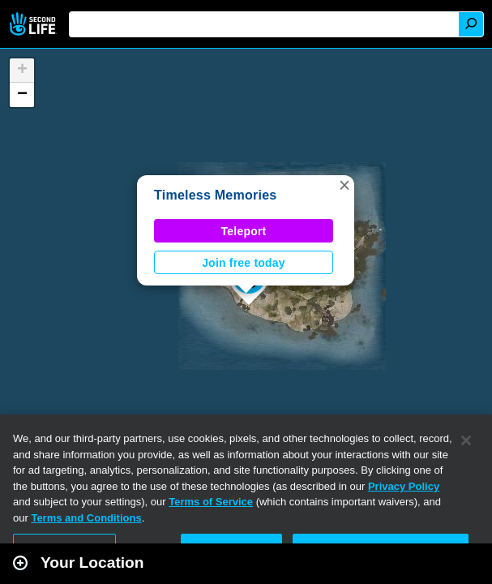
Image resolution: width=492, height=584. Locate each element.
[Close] (466, 440)
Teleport (244, 231)
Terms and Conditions (86, 518)
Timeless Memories (215, 195)
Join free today (243, 262)
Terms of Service (211, 502)
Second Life (34, 23)
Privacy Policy (403, 486)
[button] (344, 185)
